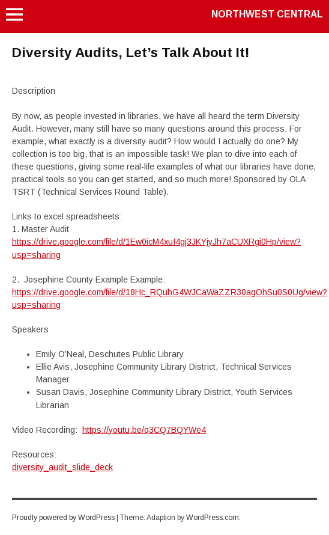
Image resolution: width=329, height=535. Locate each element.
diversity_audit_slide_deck (62, 467)
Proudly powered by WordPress (63, 517)
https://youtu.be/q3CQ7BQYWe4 (144, 430)
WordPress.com (212, 517)
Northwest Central (267, 14)
